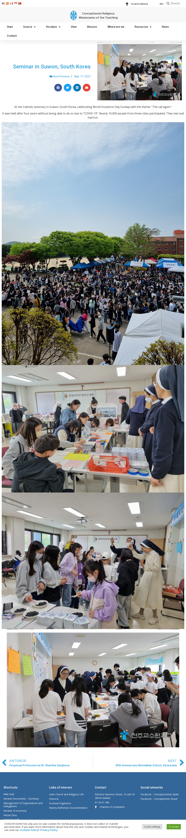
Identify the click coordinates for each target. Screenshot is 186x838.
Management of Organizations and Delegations (23, 804)
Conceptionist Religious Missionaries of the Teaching (98, 15)
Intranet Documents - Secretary (21, 798)
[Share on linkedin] (77, 88)
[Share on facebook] (58, 88)
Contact (12, 35)
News (165, 26)
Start (10, 26)
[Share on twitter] (67, 88)
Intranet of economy (15, 810)
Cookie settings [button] (152, 826)
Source (29, 27)
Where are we (115, 26)
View (74, 26)
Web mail (8, 794)
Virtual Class (10, 815)
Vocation (53, 27)
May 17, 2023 (82, 76)
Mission (92, 26)
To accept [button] (174, 826)
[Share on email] (86, 88)
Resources (143, 27)
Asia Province (61, 76)
